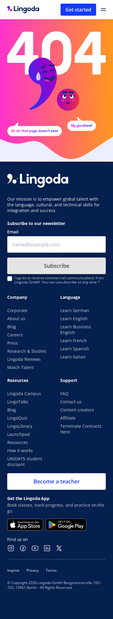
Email (12, 232)
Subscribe (56, 265)
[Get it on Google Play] (66, 525)
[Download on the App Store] (25, 525)
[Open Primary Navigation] (103, 10)
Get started (78, 9)
